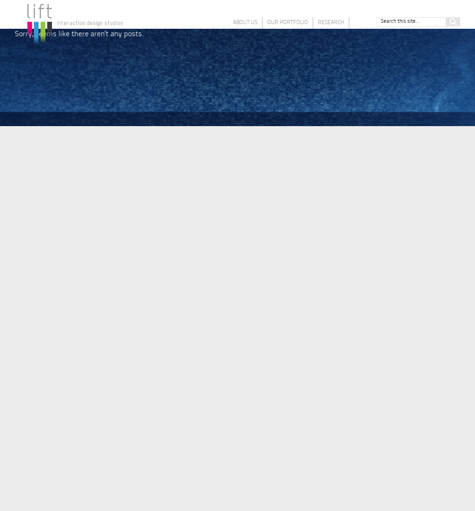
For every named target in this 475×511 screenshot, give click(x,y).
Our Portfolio (287, 23)
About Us (245, 23)
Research (331, 23)
